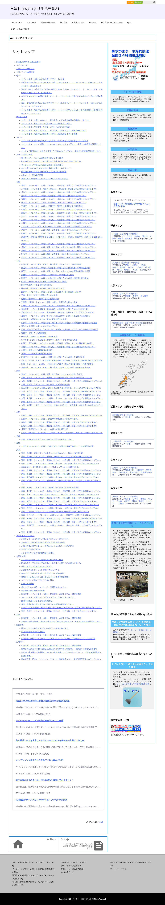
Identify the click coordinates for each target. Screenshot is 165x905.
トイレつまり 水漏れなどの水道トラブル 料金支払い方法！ (46, 124)
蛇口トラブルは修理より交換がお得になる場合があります (44, 628)
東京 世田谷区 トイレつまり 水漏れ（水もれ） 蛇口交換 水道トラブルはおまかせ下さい (60, 477)
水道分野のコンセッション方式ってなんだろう (40, 570)
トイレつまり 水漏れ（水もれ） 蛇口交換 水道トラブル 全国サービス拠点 (53, 130)
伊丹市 (135, 499)
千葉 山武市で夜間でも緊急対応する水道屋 (39, 295)
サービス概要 (21, 117)
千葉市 (120, 239)
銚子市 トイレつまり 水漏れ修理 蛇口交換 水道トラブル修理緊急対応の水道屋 (55, 271)
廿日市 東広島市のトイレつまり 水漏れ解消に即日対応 (44, 429)
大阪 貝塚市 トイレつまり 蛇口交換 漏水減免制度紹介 (45, 385)
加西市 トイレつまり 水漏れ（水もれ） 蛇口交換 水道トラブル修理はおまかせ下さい (58, 223)
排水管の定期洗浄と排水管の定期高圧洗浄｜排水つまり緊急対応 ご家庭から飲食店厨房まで (59, 649)
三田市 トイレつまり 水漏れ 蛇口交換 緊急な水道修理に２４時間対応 (52, 206)
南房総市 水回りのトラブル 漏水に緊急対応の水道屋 (43, 319)
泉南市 (127, 296)
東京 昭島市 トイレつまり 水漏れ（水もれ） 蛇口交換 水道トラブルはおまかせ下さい (59, 611)
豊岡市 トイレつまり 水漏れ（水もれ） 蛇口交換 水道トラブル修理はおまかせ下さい (58, 185)
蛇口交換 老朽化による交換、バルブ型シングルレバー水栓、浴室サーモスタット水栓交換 (58, 639)
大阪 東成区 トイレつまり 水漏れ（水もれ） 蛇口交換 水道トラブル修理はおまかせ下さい (61, 398)
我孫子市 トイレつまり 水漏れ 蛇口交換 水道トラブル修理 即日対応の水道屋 (55, 367)
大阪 (18, 371)
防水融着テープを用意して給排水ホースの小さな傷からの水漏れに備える (51, 161)
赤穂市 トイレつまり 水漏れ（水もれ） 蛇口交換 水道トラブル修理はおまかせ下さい (58, 251)
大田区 (119, 270)
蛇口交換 (20, 625)
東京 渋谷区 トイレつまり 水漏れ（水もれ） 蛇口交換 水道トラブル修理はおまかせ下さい (61, 474)
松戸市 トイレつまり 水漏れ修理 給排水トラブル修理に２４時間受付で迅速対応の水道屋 (59, 323)
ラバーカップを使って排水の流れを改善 (133, 684)
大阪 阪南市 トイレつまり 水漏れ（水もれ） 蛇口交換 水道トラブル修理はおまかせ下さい (61, 402)
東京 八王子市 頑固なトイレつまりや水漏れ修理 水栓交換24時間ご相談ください (55, 512)
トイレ (19, 137)
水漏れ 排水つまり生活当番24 (28, 62)
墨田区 (144, 265)
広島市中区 (129, 470)
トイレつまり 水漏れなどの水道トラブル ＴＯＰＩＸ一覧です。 (48, 597)
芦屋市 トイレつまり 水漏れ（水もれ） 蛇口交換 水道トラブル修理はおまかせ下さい (58, 244)
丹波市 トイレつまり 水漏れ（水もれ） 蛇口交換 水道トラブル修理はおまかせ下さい (58, 192)
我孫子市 (128, 239)
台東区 (135, 265)
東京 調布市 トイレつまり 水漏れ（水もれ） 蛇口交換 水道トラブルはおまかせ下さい (59, 522)
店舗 (18, 436)
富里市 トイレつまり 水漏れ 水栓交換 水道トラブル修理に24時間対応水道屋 (54, 278)
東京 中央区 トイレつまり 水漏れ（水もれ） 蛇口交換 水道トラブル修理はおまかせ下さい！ (61, 518)
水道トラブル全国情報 (25, 72)
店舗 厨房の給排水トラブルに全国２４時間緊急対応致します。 (47, 439)
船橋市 (137, 236)
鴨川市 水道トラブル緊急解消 (34, 333)
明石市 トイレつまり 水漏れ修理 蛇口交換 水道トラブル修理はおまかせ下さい (55, 254)
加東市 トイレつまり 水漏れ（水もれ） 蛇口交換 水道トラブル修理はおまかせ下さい (58, 220)
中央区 (134, 270)
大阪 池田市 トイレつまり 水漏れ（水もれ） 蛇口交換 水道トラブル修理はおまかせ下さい (61, 391)
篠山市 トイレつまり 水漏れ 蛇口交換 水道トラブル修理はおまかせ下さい (53, 203)
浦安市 (145, 236)
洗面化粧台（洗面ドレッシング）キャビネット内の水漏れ (44, 179)
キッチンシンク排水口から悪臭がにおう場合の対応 (42, 165)
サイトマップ (27, 38)
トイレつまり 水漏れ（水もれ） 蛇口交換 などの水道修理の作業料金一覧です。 (55, 120)
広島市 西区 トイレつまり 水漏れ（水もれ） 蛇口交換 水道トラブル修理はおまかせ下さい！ (61, 415)
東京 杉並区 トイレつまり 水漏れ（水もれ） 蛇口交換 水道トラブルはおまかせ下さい (60, 463)
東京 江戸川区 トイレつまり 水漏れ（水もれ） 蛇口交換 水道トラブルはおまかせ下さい (61, 515)
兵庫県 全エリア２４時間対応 (125, 496)
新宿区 (123, 267)
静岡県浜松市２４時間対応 (123, 415)
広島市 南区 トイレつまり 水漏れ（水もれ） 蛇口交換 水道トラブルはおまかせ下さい (59, 422)
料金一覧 (132, 170)
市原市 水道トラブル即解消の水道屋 (36, 350)
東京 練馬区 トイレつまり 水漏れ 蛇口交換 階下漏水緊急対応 (50, 487)
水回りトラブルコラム (25, 536)
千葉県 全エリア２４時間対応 (125, 234)
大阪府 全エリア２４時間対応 (125, 294)
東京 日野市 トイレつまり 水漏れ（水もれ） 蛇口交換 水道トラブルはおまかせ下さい (60, 508)
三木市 (119, 501)
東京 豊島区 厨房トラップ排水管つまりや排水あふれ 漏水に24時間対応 (52, 453)
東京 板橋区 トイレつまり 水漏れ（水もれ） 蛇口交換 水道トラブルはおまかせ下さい (60, 505)
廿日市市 (140, 470)
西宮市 (143, 499)
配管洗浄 (20, 642)
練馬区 (127, 270)
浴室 (18, 614)
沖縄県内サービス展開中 (132, 335)
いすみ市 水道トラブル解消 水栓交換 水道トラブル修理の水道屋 (49, 340)
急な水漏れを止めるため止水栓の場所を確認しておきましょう (46, 168)
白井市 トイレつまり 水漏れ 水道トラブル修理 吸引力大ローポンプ (51, 292)
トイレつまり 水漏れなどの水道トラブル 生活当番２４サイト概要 (49, 134)
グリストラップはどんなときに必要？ (36, 566)
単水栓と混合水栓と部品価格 (33, 590)
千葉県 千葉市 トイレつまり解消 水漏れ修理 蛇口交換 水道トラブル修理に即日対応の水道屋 (61, 360)
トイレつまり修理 (132, 92)
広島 (18, 412)
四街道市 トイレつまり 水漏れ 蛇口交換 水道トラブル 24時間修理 (51, 264)
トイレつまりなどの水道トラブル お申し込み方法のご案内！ (46, 127)
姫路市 (127, 499)
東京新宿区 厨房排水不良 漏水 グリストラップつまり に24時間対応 (50, 467)
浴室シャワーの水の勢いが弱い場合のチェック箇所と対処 (44, 539)
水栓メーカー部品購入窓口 (32, 175)
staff (101, 822)
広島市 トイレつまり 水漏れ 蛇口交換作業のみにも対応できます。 (50, 419)
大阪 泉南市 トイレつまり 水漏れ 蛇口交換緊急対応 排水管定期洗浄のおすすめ (56, 378)
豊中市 (135, 296)
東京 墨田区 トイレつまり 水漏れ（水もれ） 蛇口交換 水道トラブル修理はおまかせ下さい (61, 460)
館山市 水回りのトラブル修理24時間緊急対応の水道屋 (44, 282)
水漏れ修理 (132, 110)
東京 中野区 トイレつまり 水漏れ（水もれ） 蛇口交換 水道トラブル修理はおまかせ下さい (61, 491)
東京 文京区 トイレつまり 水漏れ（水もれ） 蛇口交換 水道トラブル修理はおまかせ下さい (61, 532)
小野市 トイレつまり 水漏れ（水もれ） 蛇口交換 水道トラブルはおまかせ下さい (56, 209)
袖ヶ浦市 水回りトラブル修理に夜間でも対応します (43, 288)
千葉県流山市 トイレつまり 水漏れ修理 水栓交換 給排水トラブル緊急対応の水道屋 (57, 312)
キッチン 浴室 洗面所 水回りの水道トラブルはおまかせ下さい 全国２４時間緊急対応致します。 (61, 151)
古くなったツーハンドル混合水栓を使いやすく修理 (42, 158)
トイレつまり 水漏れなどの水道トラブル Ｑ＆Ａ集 (42, 79)
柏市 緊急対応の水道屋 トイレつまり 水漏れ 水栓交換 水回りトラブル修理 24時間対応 (59, 330)
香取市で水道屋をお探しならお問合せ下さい (39, 326)
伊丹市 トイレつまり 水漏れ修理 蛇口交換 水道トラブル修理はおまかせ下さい (55, 230)
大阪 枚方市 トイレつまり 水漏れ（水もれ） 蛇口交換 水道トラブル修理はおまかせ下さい (61, 395)
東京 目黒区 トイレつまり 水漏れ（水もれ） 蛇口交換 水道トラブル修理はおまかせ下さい (61, 498)
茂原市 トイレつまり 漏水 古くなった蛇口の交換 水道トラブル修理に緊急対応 (55, 316)
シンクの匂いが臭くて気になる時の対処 (37, 553)
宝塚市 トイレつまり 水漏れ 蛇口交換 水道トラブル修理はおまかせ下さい (53, 196)
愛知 (18, 443)
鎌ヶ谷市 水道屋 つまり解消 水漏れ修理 (39, 336)
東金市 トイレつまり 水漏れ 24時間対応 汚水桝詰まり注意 (47, 275)
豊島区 (127, 265)
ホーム (14, 38)
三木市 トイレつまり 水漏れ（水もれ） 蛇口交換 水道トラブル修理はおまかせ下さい (58, 216)
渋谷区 (140, 267)
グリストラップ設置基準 (71, 866)
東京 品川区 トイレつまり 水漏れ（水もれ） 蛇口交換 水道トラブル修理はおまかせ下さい (61, 470)
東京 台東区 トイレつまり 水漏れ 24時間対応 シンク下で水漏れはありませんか (56, 457)
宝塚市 (121, 503)
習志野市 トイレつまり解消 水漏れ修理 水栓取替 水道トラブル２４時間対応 (54, 309)
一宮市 (127, 444)
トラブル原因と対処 (24, 155)
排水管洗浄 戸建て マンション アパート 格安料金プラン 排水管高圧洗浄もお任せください (61, 659)
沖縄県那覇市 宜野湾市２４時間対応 (127, 323)
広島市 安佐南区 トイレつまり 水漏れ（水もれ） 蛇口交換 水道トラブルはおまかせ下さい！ (61, 433)
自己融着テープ (67, 872)
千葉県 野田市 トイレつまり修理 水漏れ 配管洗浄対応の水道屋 (50, 302)
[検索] (154, 2)
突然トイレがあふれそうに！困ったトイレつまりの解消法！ (45, 577)
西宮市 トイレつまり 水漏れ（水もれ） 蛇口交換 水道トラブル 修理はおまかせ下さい (59, 213)
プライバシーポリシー (25, 69)
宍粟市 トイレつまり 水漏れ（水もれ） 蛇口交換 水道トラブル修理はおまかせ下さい (58, 199)
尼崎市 (141, 501)
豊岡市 (134, 501)
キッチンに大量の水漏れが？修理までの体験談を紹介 (43, 542)
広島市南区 (122, 472)
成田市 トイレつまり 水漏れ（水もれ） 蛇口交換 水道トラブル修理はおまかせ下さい (58, 306)
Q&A (18, 75)
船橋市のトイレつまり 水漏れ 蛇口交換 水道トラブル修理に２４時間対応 (52, 357)
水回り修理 (20, 556)
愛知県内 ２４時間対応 (123, 441)
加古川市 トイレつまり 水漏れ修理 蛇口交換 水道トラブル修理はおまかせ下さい (56, 227)
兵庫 (18, 182)
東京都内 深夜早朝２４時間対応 (125, 263)
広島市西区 (134, 472)
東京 (18, 450)
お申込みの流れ (27, 584)
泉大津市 (144, 296)
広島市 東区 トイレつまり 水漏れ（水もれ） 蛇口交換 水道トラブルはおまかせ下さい (59, 426)
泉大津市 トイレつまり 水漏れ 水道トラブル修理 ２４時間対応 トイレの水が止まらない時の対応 (61, 388)
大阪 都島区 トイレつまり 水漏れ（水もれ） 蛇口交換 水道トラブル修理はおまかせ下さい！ (61, 381)
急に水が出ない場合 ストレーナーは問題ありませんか (43, 587)
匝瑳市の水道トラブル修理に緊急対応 (36, 285)
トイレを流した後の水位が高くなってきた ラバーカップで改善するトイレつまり (54, 141)
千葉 (18, 261)
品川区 (130, 267)
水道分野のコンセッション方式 (73, 862)
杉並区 (115, 267)
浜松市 (127, 417)
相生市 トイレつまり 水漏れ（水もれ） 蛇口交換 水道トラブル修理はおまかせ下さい (58, 258)
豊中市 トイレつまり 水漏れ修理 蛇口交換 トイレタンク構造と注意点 (52, 374)
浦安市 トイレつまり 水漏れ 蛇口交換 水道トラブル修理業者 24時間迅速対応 (55, 268)
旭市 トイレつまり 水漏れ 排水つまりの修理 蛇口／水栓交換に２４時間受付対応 (57, 364)
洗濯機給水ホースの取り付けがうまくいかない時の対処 (43, 172)
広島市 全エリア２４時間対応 (125, 468)
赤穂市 (127, 501)
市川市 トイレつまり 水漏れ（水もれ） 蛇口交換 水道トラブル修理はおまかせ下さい (58, 347)
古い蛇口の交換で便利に (31, 549)
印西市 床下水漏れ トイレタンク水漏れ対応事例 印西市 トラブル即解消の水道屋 (57, 343)
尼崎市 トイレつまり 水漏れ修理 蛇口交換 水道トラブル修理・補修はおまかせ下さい (58, 247)
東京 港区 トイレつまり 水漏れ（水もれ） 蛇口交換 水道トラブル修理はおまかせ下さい (60, 494)
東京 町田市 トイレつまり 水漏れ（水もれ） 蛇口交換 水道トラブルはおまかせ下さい (59, 501)
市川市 (129, 236)
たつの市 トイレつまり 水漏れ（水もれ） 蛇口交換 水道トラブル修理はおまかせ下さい (59, 189)
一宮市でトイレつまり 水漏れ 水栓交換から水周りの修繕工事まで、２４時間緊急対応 (57, 446)
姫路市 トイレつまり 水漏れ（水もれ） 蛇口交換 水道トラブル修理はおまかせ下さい (58, 233)
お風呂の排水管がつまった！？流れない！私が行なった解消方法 (47, 546)
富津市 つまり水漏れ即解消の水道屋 (36, 354)
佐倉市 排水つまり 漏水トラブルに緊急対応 (40, 299)
